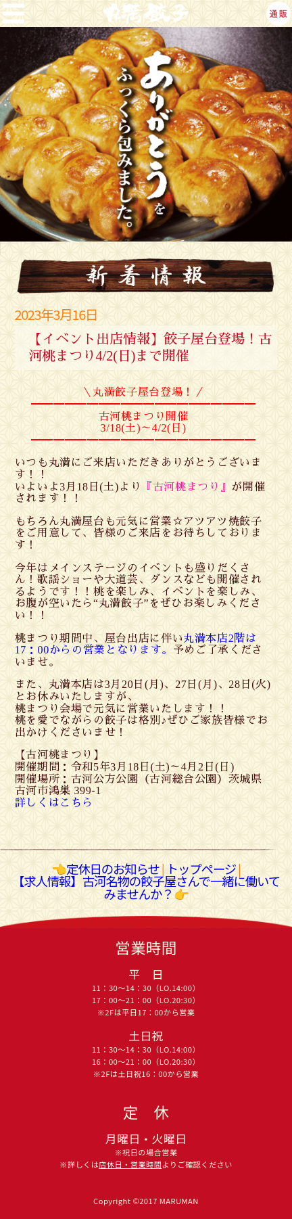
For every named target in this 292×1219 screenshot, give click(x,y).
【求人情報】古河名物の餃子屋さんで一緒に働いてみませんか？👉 (146, 887)
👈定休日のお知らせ (105, 868)
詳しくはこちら (54, 802)
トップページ (201, 868)
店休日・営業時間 (130, 1164)
